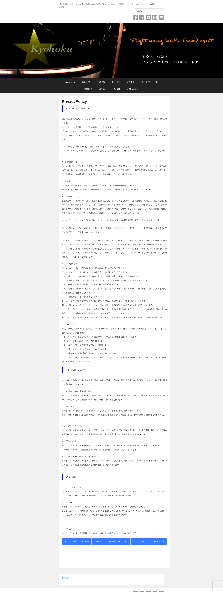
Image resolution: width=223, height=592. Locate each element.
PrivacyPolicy (74, 101)
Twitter (141, 17)
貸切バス (86, 82)
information (70, 82)
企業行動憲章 (70, 542)
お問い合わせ (161, 17)
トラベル (116, 82)
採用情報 (88, 89)
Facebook (135, 17)
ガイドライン (158, 542)
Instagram (154, 17)
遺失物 (102, 89)
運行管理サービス (149, 82)
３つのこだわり (140, 542)
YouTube (148, 17)
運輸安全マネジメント (117, 542)
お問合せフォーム (115, 533)
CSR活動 (97, 542)
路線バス (101, 82)
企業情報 (116, 89)
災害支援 (130, 82)
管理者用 (65, 578)
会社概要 (85, 542)
